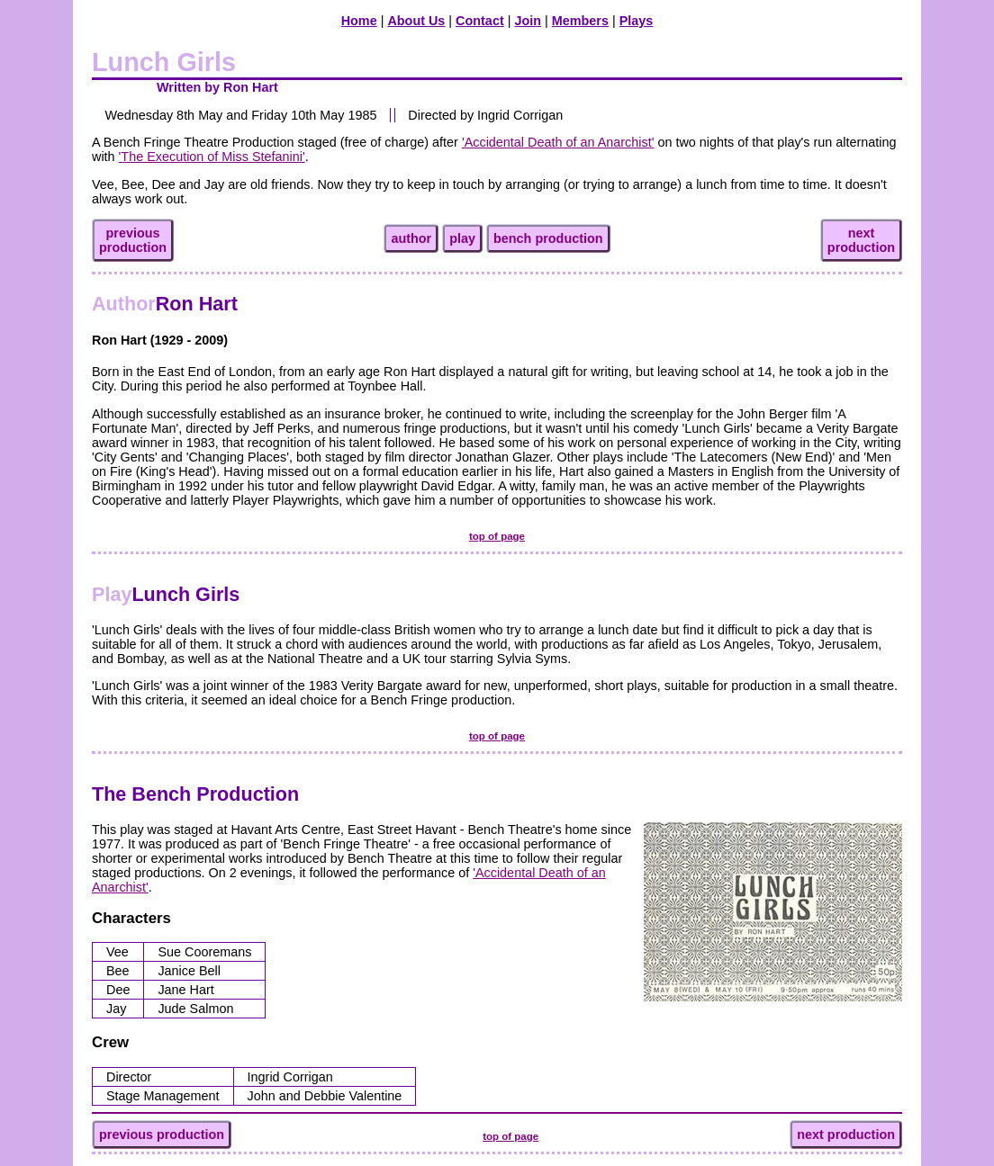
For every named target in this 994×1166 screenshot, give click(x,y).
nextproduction (861, 240)
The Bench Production (195, 794)
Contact (480, 20)
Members (580, 20)
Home (359, 20)
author (411, 238)
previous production (161, 1134)
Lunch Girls (165, 594)
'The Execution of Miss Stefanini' (212, 156)
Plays (636, 20)
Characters (131, 918)
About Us (416, 20)
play (462, 238)
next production (846, 1134)
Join (527, 20)
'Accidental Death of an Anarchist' (558, 142)
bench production (548, 238)
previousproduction (133, 240)
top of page (497, 536)
